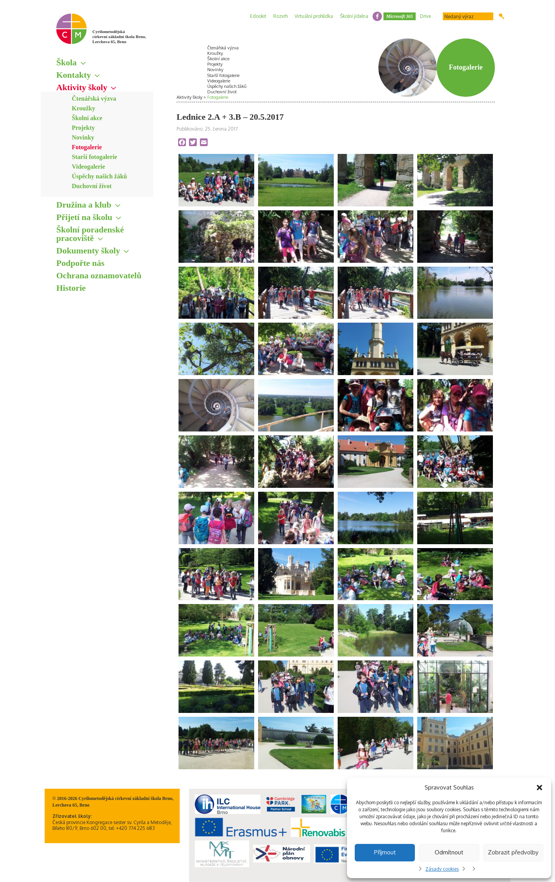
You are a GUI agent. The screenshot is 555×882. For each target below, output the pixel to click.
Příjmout (385, 852)
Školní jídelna (354, 16)
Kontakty (73, 75)
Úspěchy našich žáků (99, 176)
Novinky (83, 137)
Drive (425, 16)
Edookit (258, 16)
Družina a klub (83, 205)
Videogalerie (88, 166)
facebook (377, 16)
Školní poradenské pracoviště (90, 234)
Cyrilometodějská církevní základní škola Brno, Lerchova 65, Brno (119, 36)
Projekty (83, 127)
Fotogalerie (87, 147)
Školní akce (87, 118)
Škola (66, 62)
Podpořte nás (80, 263)
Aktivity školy (81, 87)
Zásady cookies (442, 869)
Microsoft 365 (399, 16)
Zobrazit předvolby (513, 852)
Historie (71, 288)
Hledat (501, 16)
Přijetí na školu (84, 217)
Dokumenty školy (88, 250)
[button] (539, 787)
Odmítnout (449, 852)
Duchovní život (92, 186)
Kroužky (83, 108)
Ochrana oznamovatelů (98, 275)
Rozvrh (280, 16)
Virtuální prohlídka (314, 16)
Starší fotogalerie (94, 157)
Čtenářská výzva (94, 98)
